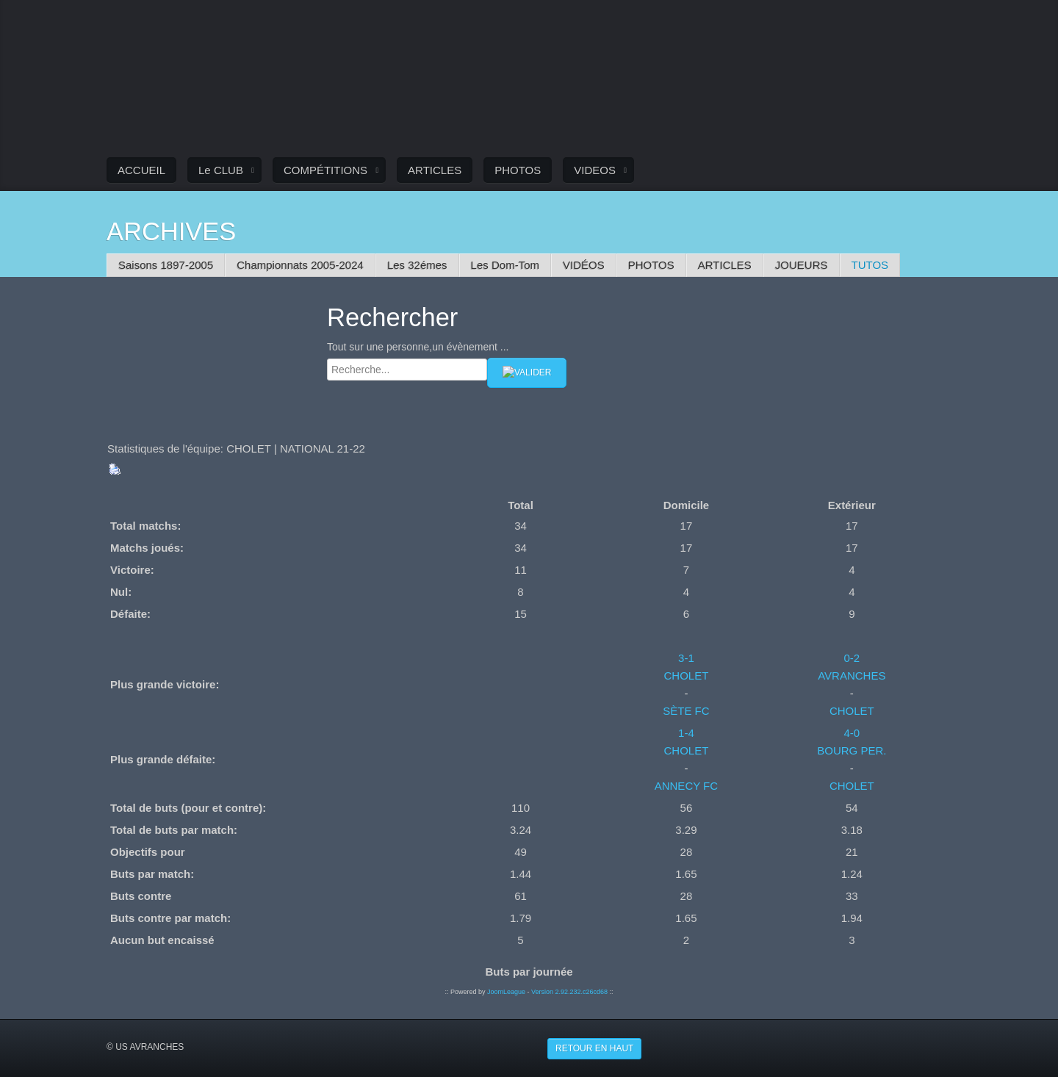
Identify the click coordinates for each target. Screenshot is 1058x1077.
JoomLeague (506, 991)
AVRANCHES (851, 675)
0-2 (851, 657)
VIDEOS (595, 170)
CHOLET (685, 675)
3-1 (686, 657)
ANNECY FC (686, 785)
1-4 (686, 732)
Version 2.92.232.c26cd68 (569, 991)
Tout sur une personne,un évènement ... (418, 347)
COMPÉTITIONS (325, 170)
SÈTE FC (686, 710)
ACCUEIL (141, 170)
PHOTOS (517, 170)
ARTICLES (434, 170)
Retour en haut (594, 1047)
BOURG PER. (851, 749)
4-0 (851, 732)
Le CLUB (220, 170)
